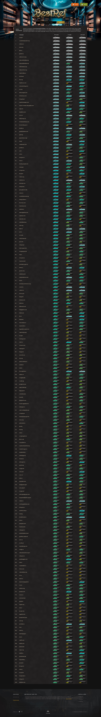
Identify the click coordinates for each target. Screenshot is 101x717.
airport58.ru (22, 659)
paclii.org (21, 465)
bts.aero (21, 173)
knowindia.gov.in (23, 125)
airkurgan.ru (22, 462)
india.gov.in (22, 530)
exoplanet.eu (22, 452)
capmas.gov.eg (22, 332)
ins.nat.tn (21, 672)
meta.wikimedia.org (24, 63)
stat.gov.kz (21, 186)
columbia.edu (22, 394)
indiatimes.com (23, 144)
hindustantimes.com (24, 121)
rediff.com (21, 640)
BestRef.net (27, 694)
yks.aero (21, 662)
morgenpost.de (23, 251)
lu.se (20, 627)
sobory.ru (21, 44)
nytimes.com (22, 215)
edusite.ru (21, 209)
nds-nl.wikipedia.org (24, 410)
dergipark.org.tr (23, 484)
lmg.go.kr (21, 351)
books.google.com (23, 163)
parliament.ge (22, 656)
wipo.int (21, 108)
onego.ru (21, 549)
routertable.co (22, 565)
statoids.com (22, 219)
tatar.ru (21, 228)
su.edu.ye (21, 543)
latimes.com (22, 300)
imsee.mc (21, 458)
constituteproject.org (24, 40)
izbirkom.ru (22, 180)
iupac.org (21, 650)
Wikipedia (80, 696)
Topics (29, 4)
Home (14, 4)
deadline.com (22, 112)
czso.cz (21, 475)
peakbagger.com (23, 559)
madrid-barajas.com (24, 102)
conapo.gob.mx (23, 436)
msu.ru (20, 160)
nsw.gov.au (22, 257)
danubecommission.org (25, 283)
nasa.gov (21, 167)
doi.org (21, 358)
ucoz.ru (21, 115)
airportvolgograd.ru (24, 581)
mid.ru (20, 432)
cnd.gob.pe (22, 413)
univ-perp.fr (22, 487)
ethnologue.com (23, 92)
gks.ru (20, 50)
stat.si (20, 562)
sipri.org (21, 225)
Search (61, 22)
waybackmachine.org (24, 445)
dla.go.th (21, 296)
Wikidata (80, 699)
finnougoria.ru (22, 371)
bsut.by (21, 429)
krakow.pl (21, 313)
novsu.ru (21, 594)
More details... (69, 698)
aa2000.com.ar (22, 510)
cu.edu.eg (21, 381)
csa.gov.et (21, 468)
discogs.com (22, 183)
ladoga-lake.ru (22, 199)
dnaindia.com (22, 481)
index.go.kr (22, 348)
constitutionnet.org (24, 196)
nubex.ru (21, 500)
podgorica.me (22, 384)
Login (75, 4)
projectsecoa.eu (23, 617)
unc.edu (21, 235)
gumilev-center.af (23, 536)
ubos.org (21, 419)
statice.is (21, 303)
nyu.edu (21, 397)
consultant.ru (22, 442)
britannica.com (23, 95)
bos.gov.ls (21, 666)
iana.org (21, 47)
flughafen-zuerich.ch (24, 329)
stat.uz (20, 669)
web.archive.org (23, 70)
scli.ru (20, 154)
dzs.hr (20, 280)
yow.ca (21, 539)
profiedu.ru (21, 624)
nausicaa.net (22, 261)
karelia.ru (21, 128)
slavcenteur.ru (22, 322)
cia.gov (21, 37)
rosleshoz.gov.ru (23, 449)
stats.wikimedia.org (24, 60)
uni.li (20, 151)
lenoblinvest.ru (22, 517)
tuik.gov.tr (21, 679)
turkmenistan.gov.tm (24, 416)
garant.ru (21, 53)
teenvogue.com (23, 248)
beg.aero (21, 319)
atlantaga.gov (22, 633)
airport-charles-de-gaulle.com (26, 105)
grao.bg (21, 134)
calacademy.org (23, 572)
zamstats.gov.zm (23, 546)
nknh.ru (21, 630)
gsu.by (20, 426)
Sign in (84, 4)
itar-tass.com (22, 202)
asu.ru (20, 637)
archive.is (21, 76)
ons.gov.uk (21, 170)
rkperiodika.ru (22, 73)
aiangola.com (22, 523)
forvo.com (21, 293)
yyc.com (21, 241)
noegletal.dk (22, 377)
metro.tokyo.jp (22, 387)
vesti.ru (21, 342)
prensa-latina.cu (23, 361)
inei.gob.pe (22, 99)
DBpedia (80, 701)
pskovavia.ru (22, 423)
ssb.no (20, 478)
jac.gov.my (21, 611)
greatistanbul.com (23, 131)
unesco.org (22, 588)
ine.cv (20, 607)
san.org (21, 620)
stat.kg (21, 513)
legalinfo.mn (22, 614)
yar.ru (20, 232)
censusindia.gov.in (23, 86)
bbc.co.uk (21, 439)
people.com (22, 591)
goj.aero (21, 601)
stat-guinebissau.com (24, 494)
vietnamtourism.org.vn (24, 552)
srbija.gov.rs (22, 406)
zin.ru (20, 575)
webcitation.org (23, 66)
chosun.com (22, 345)
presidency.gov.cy (23, 264)
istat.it (20, 368)
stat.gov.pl (21, 244)
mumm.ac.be (22, 526)
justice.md (21, 646)
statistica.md (22, 274)
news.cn (21, 193)
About (35, 4)
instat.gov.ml (22, 338)
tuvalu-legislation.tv (24, 403)
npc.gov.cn (22, 157)
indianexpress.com (23, 277)
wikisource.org (22, 57)
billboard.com (22, 306)
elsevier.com (22, 682)
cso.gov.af (21, 491)
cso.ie (20, 585)
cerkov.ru (21, 290)
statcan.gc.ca (22, 118)
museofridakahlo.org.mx (25, 497)
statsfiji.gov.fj (22, 455)
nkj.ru (20, 254)
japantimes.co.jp (23, 138)
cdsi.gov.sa (22, 556)
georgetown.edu (23, 189)
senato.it (21, 364)
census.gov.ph (22, 238)
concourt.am (22, 598)
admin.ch (21, 374)
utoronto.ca (22, 355)
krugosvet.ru (22, 675)
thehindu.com (22, 206)
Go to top (48, 712)
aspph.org (21, 604)
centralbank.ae (22, 222)
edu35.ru (21, 653)
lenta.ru (21, 267)
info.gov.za (21, 507)
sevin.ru (21, 578)
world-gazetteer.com (24, 504)
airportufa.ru (22, 325)
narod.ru (21, 287)
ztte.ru (20, 520)
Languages (21, 4)
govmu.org (21, 270)
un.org (20, 89)
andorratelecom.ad (23, 533)
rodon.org (21, 176)
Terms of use (16, 700)
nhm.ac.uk (21, 569)
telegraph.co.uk (23, 309)
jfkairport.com (22, 400)
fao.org (21, 79)
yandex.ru (21, 147)
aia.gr (20, 141)
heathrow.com (22, 82)
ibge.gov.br (22, 390)
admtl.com (21, 643)
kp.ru (20, 316)
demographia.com (23, 212)
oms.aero (21, 471)
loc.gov (21, 335)
